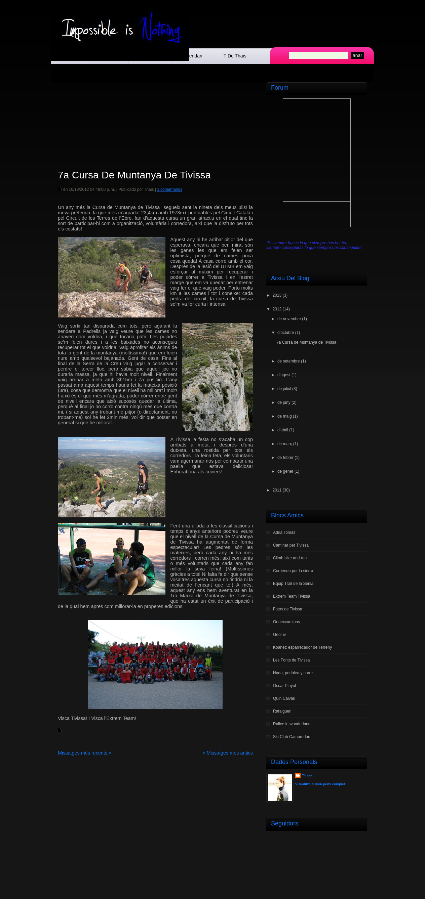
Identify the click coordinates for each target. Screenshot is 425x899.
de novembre (289, 318)
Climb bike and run (290, 558)
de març (284, 443)
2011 (277, 490)
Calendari (192, 55)
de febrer (285, 457)
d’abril (282, 430)
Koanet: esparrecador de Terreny (302, 647)
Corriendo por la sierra (293, 570)
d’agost (284, 375)
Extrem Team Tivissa (291, 596)
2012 (277, 309)
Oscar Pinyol (284, 685)
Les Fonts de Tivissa (291, 660)
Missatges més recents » (84, 753)
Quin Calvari (284, 698)
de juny (284, 402)
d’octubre (285, 332)
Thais (307, 775)
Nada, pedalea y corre (293, 673)
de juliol (284, 388)
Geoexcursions (286, 621)
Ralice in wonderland (291, 724)
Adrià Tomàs (284, 532)
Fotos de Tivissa (287, 609)
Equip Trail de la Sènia (293, 583)
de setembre (288, 361)
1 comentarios (169, 189)
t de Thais (235, 55)
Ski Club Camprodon (291, 736)
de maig (284, 416)
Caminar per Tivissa (291, 545)
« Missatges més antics (227, 753)
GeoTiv (279, 634)
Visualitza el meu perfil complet (320, 784)
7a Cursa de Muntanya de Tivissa (134, 174)
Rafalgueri (282, 711)
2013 (277, 295)
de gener (285, 471)
